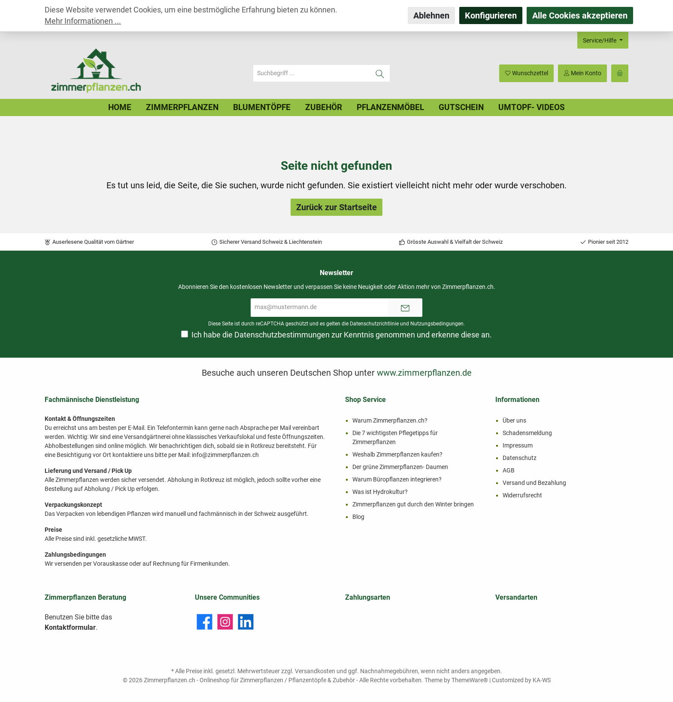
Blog (358, 516)
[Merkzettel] (526, 73)
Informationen (517, 399)
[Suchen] (380, 73)
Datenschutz (520, 457)
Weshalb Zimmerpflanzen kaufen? (397, 454)
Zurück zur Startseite (336, 207)
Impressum (518, 445)
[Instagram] (225, 621)
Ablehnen (431, 15)
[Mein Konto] (582, 73)
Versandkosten (315, 671)
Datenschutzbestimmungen (282, 335)
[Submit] (405, 307)
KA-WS (542, 680)
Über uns (514, 420)
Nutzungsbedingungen (437, 324)
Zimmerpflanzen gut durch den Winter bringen (413, 504)
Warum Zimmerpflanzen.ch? (389, 420)
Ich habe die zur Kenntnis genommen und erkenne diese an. (341, 335)
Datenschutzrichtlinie (374, 324)
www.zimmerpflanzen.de (424, 373)
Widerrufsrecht (522, 495)
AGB (509, 470)
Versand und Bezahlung (534, 482)
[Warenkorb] (619, 73)
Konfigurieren (491, 15)
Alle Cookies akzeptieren (580, 15)
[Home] (120, 107)
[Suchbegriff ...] (311, 73)
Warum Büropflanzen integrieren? (397, 479)
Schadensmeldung (527, 432)
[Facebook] (204, 621)
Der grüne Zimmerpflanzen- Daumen (400, 466)
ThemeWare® (470, 680)
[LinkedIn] (245, 621)
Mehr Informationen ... (83, 21)
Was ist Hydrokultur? (380, 491)
